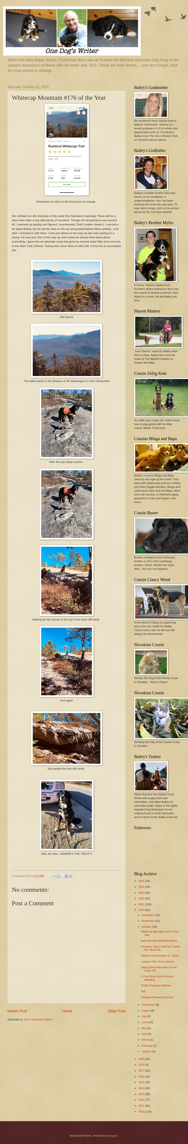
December (148, 915)
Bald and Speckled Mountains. (159, 940)
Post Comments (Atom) (38, 1019)
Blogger (112, 1135)
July (144, 1016)
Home (67, 1011)
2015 (141, 1082)
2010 (141, 1111)
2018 (141, 1064)
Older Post (117, 1011)
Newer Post (17, 1011)
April (145, 1033)
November (148, 920)
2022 (141, 898)
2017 (141, 1070)
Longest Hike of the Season (157, 961)
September (149, 1004)
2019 (141, 1059)
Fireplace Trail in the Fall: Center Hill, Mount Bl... (160, 948)
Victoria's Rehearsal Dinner (157, 997)
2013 (141, 1094)
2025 (141, 880)
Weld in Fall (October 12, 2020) (160, 955)
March (146, 1039)
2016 (141, 1076)
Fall (143, 991)
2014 (141, 1088)
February (147, 1045)
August (146, 1010)
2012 (141, 1099)
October (147, 926)
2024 (141, 886)
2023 (141, 892)
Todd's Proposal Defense (156, 985)
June (145, 1022)
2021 (141, 904)
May (144, 1028)
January (147, 1051)
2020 (141, 910)
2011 (141, 1105)
